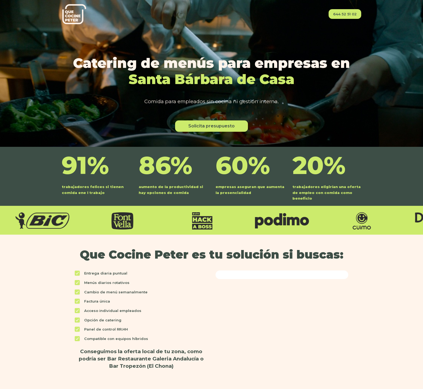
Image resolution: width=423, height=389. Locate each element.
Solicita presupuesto (211, 125)
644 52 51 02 (345, 14)
